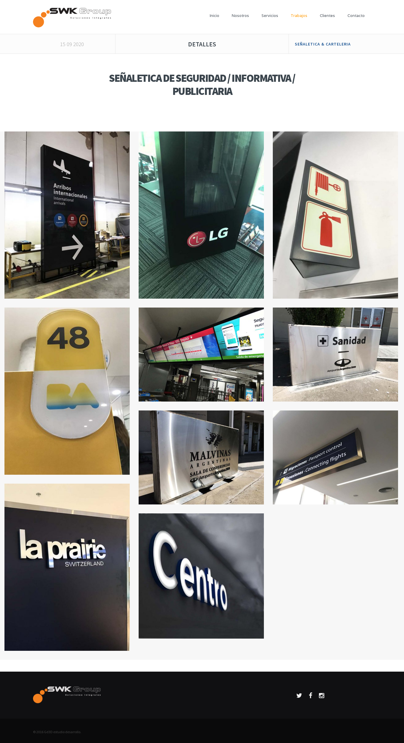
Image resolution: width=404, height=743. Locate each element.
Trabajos (299, 15)
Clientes (327, 15)
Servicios (269, 15)
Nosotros (240, 15)
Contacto (356, 15)
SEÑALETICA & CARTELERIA (323, 44)
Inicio (214, 15)
